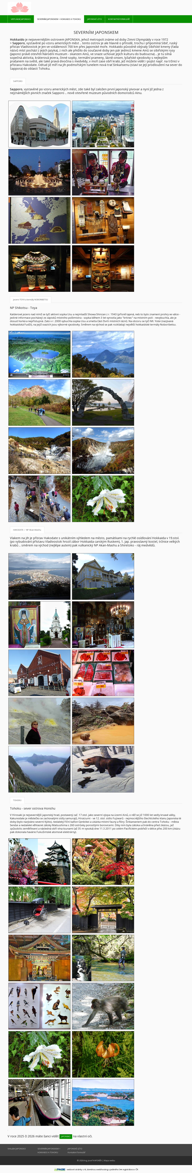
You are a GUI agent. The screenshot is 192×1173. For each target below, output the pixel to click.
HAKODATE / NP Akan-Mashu (27, 529)
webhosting (102, 1169)
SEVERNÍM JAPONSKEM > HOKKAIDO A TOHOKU (59, 19)
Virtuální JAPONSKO (21, 19)
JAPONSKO (65, 1136)
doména (91, 1169)
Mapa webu (109, 1160)
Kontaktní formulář (119, 19)
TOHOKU (17, 800)
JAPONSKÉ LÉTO (94, 19)
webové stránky (74, 1169)
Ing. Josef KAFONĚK (93, 1160)
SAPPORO (18, 81)
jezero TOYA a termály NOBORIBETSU (30, 299)
